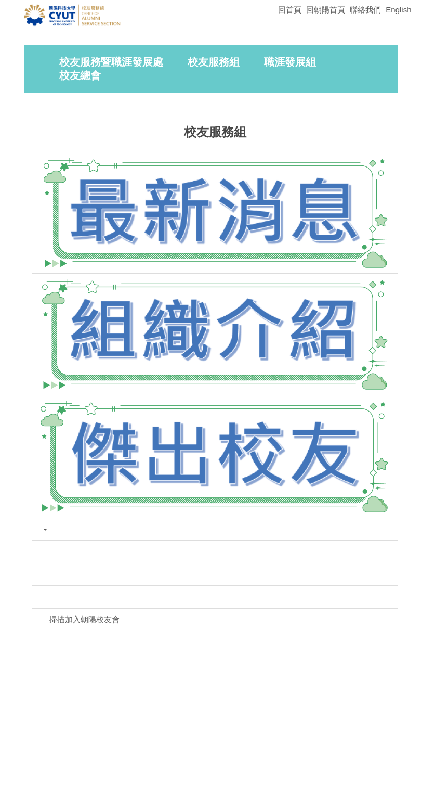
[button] (45, 88)
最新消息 (207, 207)
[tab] (312, 132)
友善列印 (130, 630)
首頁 (122, 207)
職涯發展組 (290, 160)
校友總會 (80, 173)
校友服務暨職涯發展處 (111, 160)
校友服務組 (214, 160)
